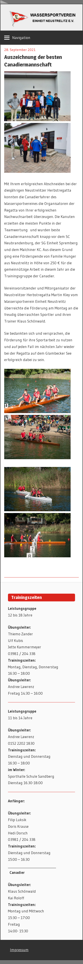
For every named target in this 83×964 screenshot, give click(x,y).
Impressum (19, 949)
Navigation (21, 37)
